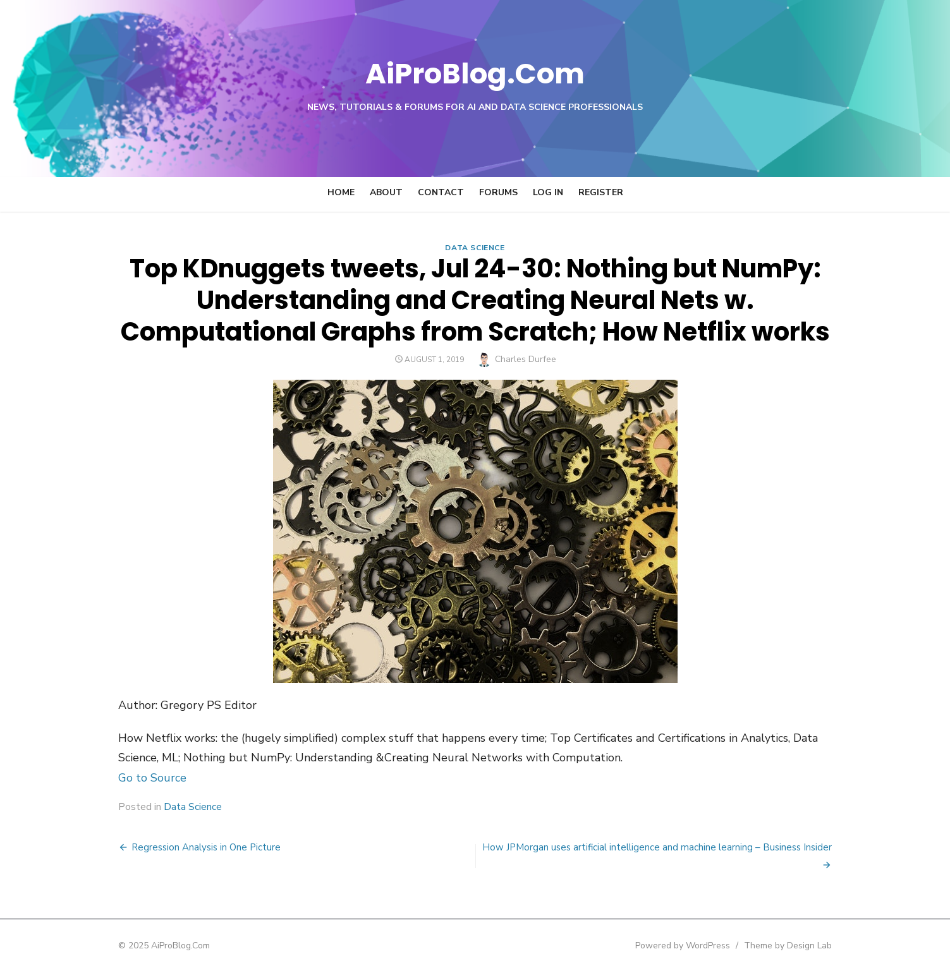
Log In (548, 192)
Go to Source (143, 777)
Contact (441, 192)
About (386, 192)
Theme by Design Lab (798, 946)
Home (341, 192)
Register (600, 192)
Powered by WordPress (692, 946)
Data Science (474, 248)
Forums (498, 192)
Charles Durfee (525, 359)
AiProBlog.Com (475, 73)
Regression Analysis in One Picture (196, 847)
